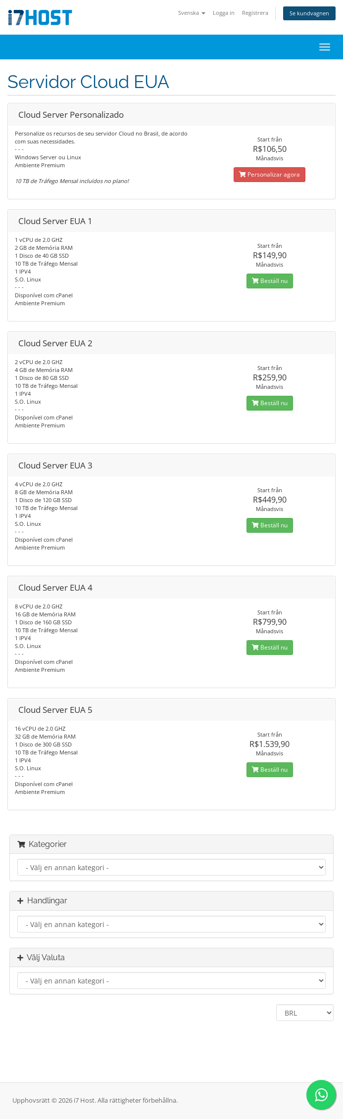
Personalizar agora (269, 174)
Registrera (255, 12)
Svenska (191, 12)
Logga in (224, 12)
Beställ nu (270, 281)
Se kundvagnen (309, 13)
